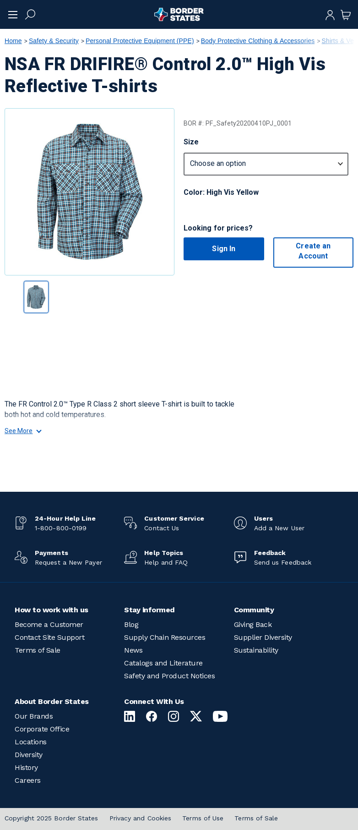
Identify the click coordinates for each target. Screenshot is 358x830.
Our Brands (34, 716)
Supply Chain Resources (164, 637)
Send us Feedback (282, 562)
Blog (131, 624)
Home (13, 40)
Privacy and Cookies (140, 818)
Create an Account (313, 251)
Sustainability (256, 650)
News (133, 650)
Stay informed (149, 609)
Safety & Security (54, 40)
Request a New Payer (68, 562)
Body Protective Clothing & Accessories (258, 40)
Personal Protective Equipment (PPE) (140, 40)
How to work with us (51, 609)
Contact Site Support (49, 637)
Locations (31, 741)
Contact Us (161, 528)
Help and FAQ (166, 562)
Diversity (29, 754)
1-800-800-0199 (61, 528)
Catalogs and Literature (163, 663)
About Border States (52, 701)
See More (23, 430)
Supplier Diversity (263, 637)
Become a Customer (49, 624)
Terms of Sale (37, 650)
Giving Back (253, 624)
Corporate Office (42, 729)
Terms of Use (202, 818)
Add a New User (279, 528)
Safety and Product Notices (169, 675)
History (26, 767)
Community (254, 609)
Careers (28, 780)
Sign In (223, 248)
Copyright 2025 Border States (51, 818)
